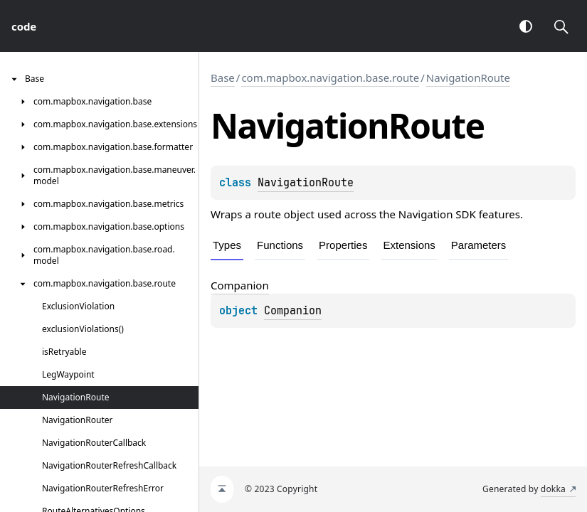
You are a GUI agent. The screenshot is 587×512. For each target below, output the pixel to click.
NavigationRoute (468, 77)
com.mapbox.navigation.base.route (330, 77)
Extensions (409, 245)
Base (223, 77)
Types (227, 245)
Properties (343, 245)
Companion (293, 311)
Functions (280, 245)
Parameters (479, 245)
